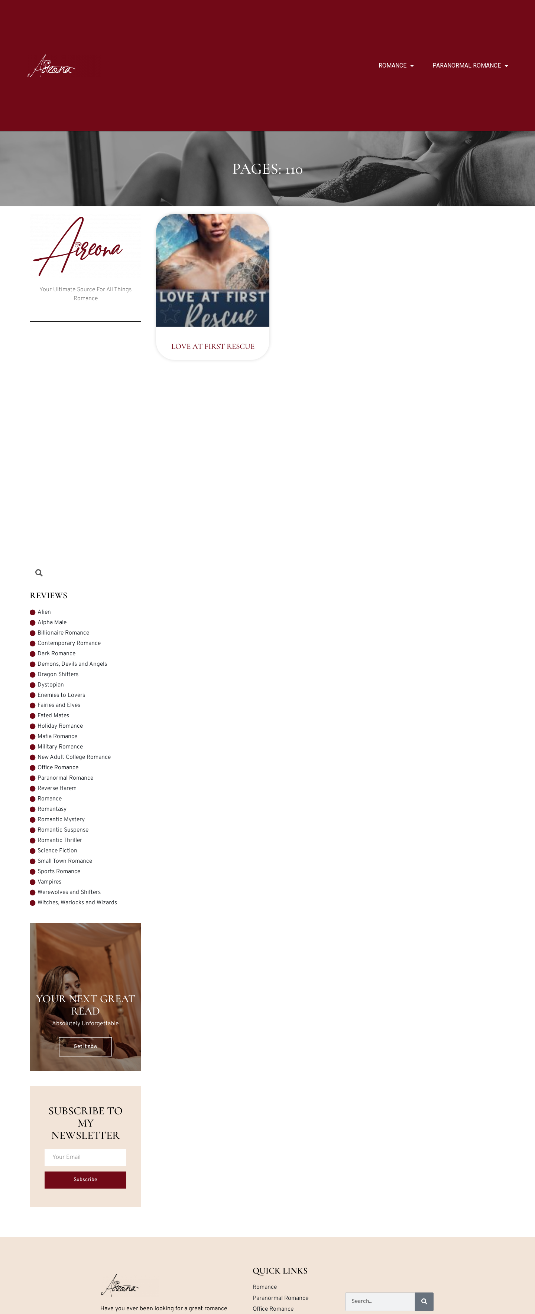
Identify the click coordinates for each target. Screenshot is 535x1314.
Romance (396, 65)
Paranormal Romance (470, 65)
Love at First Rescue (212, 346)
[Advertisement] (85, 449)
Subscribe (85, 1191)
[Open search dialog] (39, 574)
